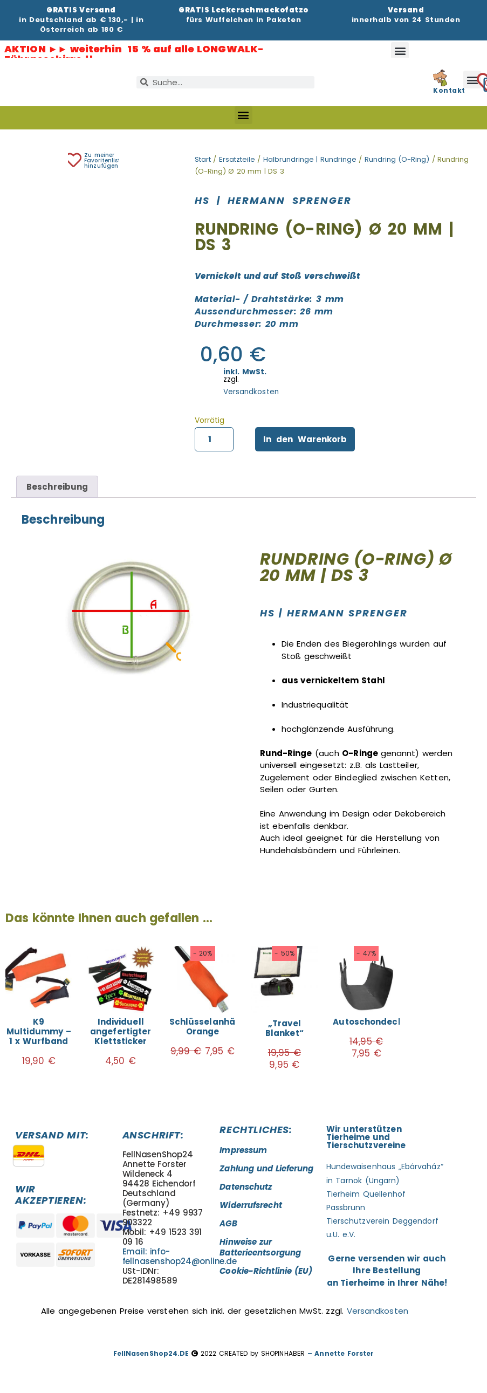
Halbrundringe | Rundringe (309, 159)
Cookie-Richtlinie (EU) (266, 1271)
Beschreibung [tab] (57, 486)
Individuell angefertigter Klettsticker (120, 1031)
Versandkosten (251, 392)
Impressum (243, 1150)
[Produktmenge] (214, 439)
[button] (400, 51)
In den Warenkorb (305, 439)
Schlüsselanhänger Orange (212, 1026)
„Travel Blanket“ (284, 1028)
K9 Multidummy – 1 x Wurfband (38, 1031)
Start (203, 159)
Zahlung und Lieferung (266, 1168)
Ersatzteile (237, 159)
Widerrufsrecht (251, 1205)
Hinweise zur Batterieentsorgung (260, 1247)
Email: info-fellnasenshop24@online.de (179, 1256)
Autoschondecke (370, 1021)
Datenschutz (246, 1186)
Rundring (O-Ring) (397, 159)
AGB (228, 1223)
